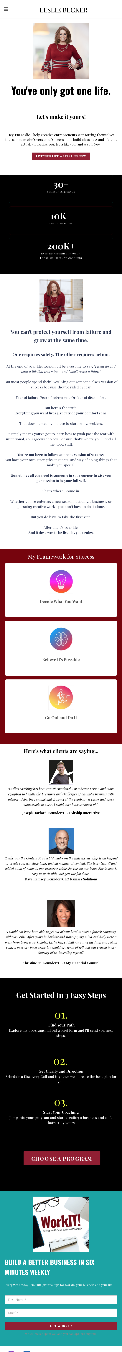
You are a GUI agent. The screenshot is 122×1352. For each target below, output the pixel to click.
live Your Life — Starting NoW (61, 156)
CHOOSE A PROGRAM (61, 1158)
